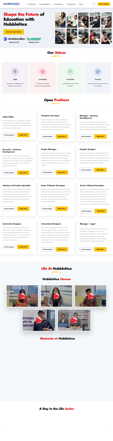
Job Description (9, 150)
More (81, 4)
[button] (7, 425)
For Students (71, 4)
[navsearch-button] (94, 4)
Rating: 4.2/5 (14, 42)
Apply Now (23, 150)
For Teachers (58, 4)
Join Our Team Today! (13, 32)
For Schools (31, 4)
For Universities (44, 4)
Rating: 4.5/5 (34, 42)
